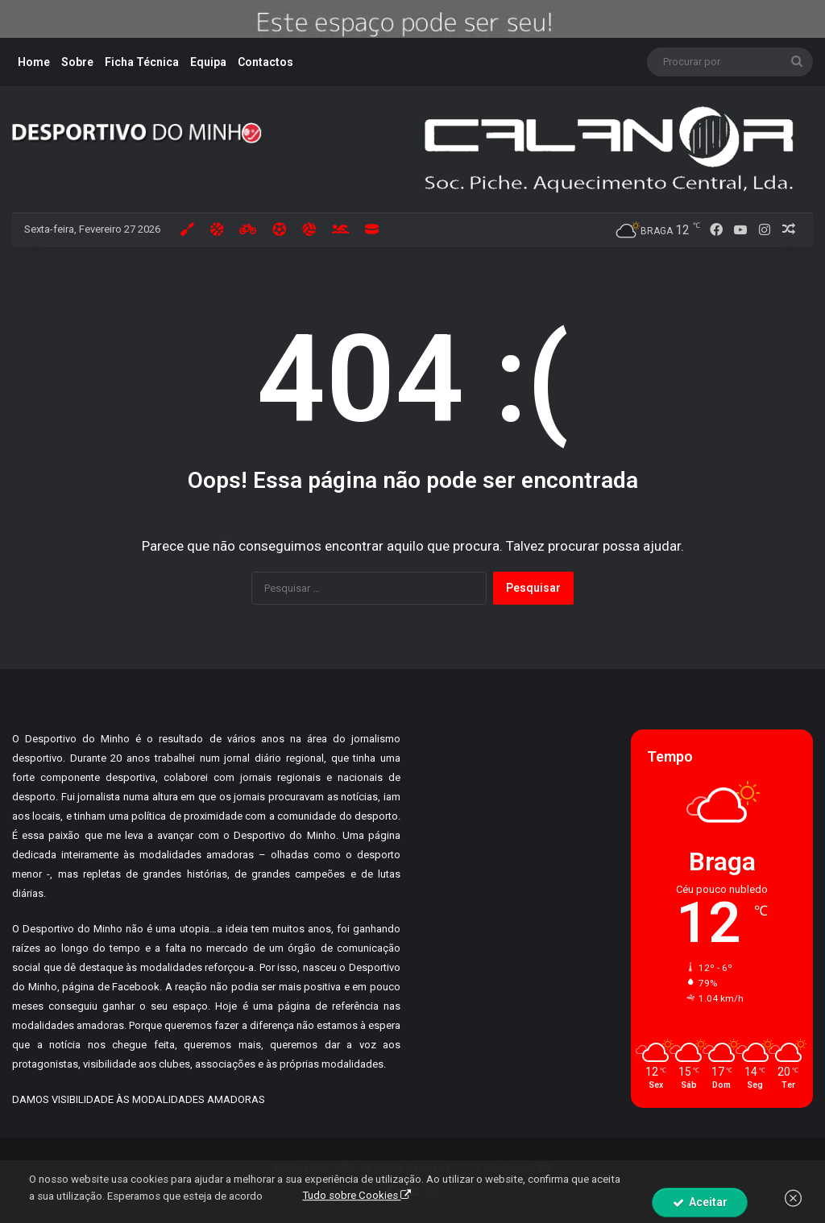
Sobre (77, 62)
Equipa (208, 62)
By (544, 1167)
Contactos (265, 62)
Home (34, 62)
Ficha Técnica (142, 62)
